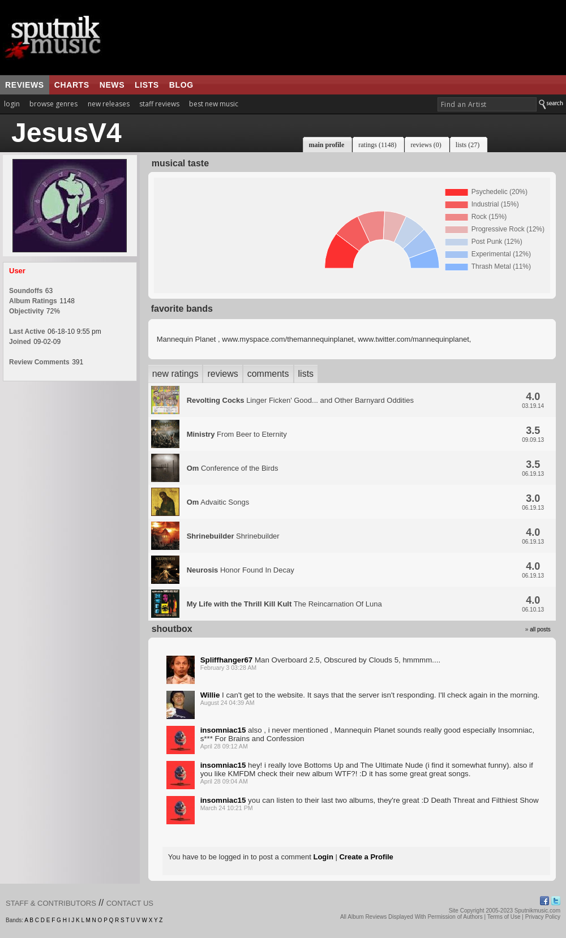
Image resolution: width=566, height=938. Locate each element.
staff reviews (159, 104)
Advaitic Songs (218, 502)
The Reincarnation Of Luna (284, 604)
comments (268, 373)
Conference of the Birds (232, 468)
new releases (109, 104)
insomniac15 (223, 730)
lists (147, 84)
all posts (540, 629)
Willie (210, 695)
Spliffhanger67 (226, 660)
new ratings (175, 373)
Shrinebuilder (233, 536)
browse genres (53, 104)
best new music (213, 104)
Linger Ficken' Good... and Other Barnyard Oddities (300, 400)
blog (181, 84)
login (12, 104)
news (112, 84)
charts (71, 84)
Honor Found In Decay (240, 570)
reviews (24, 84)
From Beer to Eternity (237, 434)
